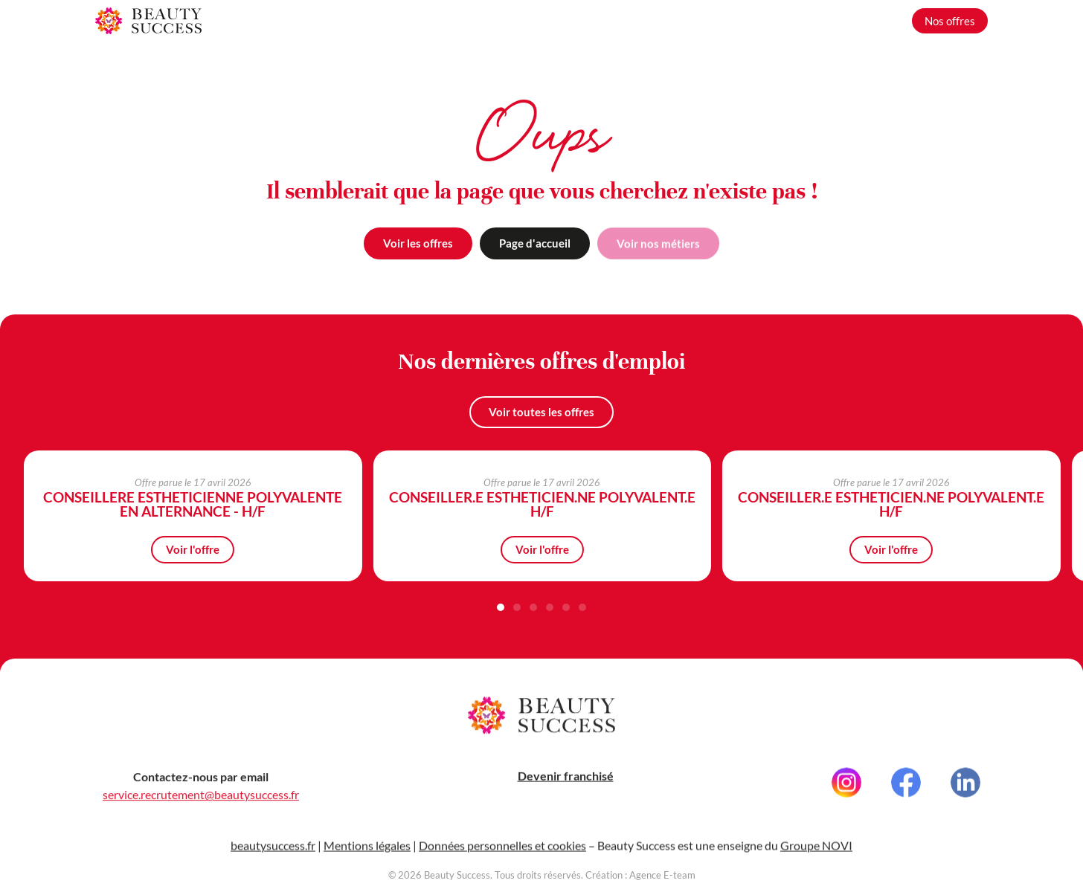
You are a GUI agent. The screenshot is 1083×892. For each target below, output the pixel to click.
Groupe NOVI (816, 850)
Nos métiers (758, 20)
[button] (500, 608)
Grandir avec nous (850, 20)
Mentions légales (367, 850)
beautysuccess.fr (273, 850)
